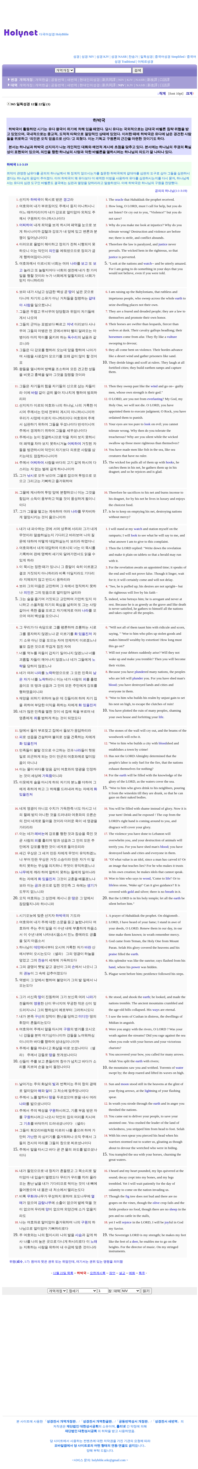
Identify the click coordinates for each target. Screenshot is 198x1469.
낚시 (30, 475)
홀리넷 (121, 1426)
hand (112, 967)
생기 (90, 885)
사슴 (78, 1235)
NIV (121, 80)
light (148, 1091)
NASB (140, 80)
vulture (172, 337)
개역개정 (26, 80)
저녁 (70, 324)
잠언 (112, 1273)
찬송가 (133, 56)
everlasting (154, 399)
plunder (140, 672)
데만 (37, 947)
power (135, 967)
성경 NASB (119, 56)
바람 (34, 393)
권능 (27, 973)
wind (154, 386)
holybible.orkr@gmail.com (109, 1460)
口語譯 (165, 80)
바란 (87, 947)
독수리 (73, 337)
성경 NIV (88, 56)
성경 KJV (102, 56)
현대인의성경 (90, 80)
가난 (30, 1137)
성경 (76, 56)
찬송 (41, 960)
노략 (48, 673)
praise (113, 954)
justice (163, 244)
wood (147, 878)
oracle (119, 199)
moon (125, 1084)
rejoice (126, 1222)
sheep (173, 1209)
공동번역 (57, 80)
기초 (27, 1123)
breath (169, 892)
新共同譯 (109, 80)
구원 (66, 1029)
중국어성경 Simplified (169, 56)
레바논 (40, 834)
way (155, 1010)
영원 (37, 1003)
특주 (142, 1273)
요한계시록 (97, 1273)
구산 (38, 1016)
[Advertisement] (100, 28)
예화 (132, 1273)
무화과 (32, 1196)
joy (166, 1222)
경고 (66, 199)
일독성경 (146, 56)
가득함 (47, 776)
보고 (84, 263)
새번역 (72, 80)
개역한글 (42, 80)
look (147, 424)
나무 (22, 872)
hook (169, 462)
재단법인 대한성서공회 (82, 1426)
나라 (73, 263)
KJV (130, 80)
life (161, 717)
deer (135, 1241)
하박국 (35, 199)
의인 (52, 251)
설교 (122, 1273)
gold (131, 892)
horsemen (115, 337)
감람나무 (44, 1203)
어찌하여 (26, 225)
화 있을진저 (83, 634)
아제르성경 (145, 61)
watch (147, 263)
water (179, 1068)
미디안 (83, 1016)
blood (112, 685)
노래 (93, 1241)
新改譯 (152, 80)
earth (178, 298)
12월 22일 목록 (63, 1273)
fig (127, 1196)
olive (156, 1203)
